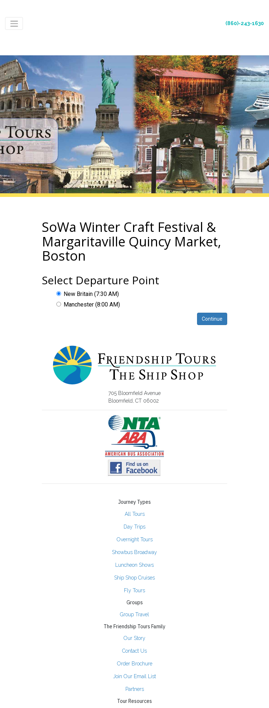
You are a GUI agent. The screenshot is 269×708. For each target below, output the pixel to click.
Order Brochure (134, 664)
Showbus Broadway (134, 552)
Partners (134, 689)
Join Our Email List (134, 676)
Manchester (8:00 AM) (88, 304)
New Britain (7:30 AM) (87, 293)
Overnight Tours (135, 539)
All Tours (135, 514)
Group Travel (134, 614)
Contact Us (134, 651)
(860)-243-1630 (244, 23)
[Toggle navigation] (14, 23)
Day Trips (134, 527)
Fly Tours (134, 590)
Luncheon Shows (134, 565)
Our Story (134, 638)
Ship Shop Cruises (134, 578)
